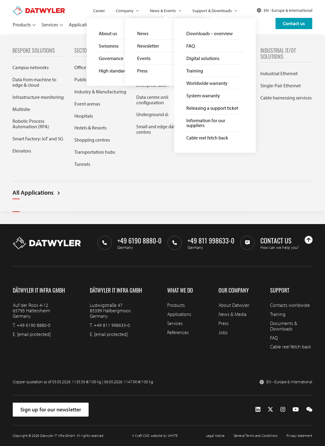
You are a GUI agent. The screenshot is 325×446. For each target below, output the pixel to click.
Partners (141, 25)
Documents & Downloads (283, 326)
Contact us (294, 23)
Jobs (223, 332)
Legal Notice (215, 435)
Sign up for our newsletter (50, 409)
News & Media (232, 314)
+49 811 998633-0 (112, 325)
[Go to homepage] (39, 8)
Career (99, 10)
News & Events (163, 10)
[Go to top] (308, 239)
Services (50, 25)
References (116, 25)
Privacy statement (299, 435)
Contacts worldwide (290, 305)
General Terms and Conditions (255, 435)
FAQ (274, 338)
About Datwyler (233, 305)
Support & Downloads (212, 10)
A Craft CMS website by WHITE (155, 435)
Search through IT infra (107, 145)
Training (278, 314)
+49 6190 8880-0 (33, 325)
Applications (81, 25)
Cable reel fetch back (290, 347)
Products (22, 25)
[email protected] (34, 334)
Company (125, 10)
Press (223, 323)
